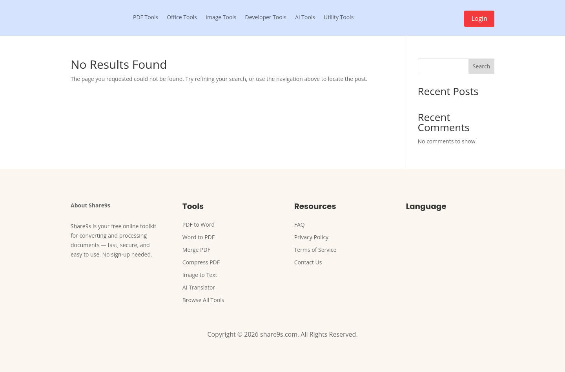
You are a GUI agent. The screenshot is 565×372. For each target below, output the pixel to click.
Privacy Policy (311, 237)
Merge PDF (196, 249)
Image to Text (199, 275)
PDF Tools (145, 17)
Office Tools (182, 17)
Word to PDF (198, 237)
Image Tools (221, 17)
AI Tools (305, 17)
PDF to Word (198, 224)
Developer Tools (265, 17)
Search (481, 66)
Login (479, 18)
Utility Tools (339, 17)
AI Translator (198, 287)
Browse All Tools (203, 300)
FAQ (299, 224)
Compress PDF (201, 262)
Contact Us (308, 262)
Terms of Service (315, 249)
